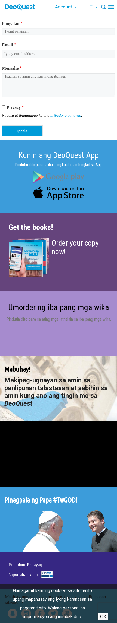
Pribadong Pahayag (25, 564)
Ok (103, 616)
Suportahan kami (23, 574)
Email (7, 45)
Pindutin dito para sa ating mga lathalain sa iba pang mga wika (58, 319)
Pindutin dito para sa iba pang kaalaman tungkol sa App (58, 164)
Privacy (14, 107)
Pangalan (10, 23)
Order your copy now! (75, 247)
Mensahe (10, 68)
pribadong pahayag (65, 115)
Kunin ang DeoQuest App (59, 155)
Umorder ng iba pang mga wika (58, 307)
